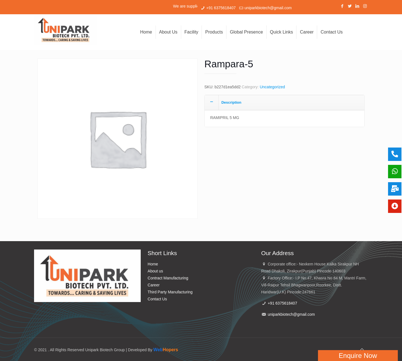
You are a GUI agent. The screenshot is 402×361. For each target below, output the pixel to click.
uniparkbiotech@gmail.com (268, 8)
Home (153, 264)
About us (155, 271)
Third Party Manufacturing (170, 292)
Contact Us (157, 299)
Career (154, 285)
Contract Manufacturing (168, 278)
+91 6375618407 (221, 8)
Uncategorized (272, 87)
